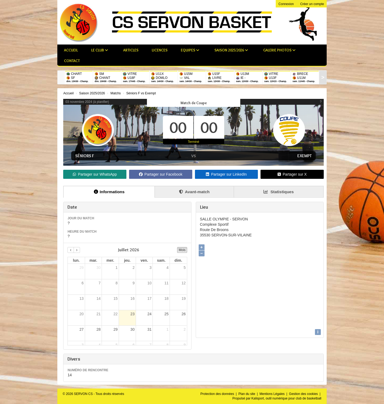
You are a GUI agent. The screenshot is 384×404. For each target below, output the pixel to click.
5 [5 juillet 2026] (185, 267)
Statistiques (278, 191)
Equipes (190, 50)
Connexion (286, 4)
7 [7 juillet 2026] (99, 283)
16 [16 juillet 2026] (132, 298)
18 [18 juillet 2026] (167, 298)
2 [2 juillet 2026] (134, 267)
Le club (99, 50)
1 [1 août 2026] (167, 329)
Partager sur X (292, 174)
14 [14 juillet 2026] (99, 298)
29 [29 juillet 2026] (115, 329)
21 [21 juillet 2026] (99, 314)
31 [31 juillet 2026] (149, 329)
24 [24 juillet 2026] (149, 314)
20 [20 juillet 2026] (81, 314)
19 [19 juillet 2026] (184, 298)
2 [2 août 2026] (185, 329)
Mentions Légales (272, 394)
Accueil (71, 50)
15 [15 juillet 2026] (115, 298)
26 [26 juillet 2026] (184, 314)
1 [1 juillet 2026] (116, 267)
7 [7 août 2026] (151, 345)
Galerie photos (279, 50)
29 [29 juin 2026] (81, 267)
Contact (72, 60)
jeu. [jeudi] (127, 260)
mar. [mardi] (93, 260)
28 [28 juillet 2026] (99, 329)
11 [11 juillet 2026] (167, 283)
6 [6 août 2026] (134, 345)
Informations (109, 191)
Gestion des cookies (304, 394)
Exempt (304, 155)
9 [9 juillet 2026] (134, 283)
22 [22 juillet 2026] (115, 314)
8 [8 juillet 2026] (116, 283)
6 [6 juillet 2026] (83, 283)
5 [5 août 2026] (116, 345)
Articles (130, 50)
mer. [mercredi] (110, 260)
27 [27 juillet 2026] (81, 329)
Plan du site (247, 394)
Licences (159, 50)
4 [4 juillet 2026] (167, 267)
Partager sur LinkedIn (226, 174)
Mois (182, 250)
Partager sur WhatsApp (95, 174)
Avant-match (194, 191)
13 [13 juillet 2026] (81, 298)
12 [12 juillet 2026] (184, 283)
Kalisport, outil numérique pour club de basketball (286, 398)
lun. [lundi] (76, 260)
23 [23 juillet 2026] (132, 314)
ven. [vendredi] (144, 260)
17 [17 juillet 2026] (149, 298)
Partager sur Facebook (160, 174)
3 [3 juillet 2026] (151, 267)
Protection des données (218, 394)
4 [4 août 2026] (99, 345)
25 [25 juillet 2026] (167, 314)
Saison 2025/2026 (231, 50)
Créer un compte (312, 4)
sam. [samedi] (161, 260)
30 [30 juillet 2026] (132, 329)
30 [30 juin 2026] (99, 267)
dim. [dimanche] (178, 260)
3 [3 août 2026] (83, 345)
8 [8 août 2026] (167, 345)
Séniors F (84, 155)
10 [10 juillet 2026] (149, 283)
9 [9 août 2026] (185, 345)
